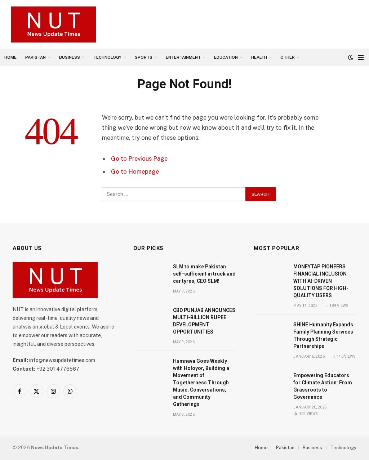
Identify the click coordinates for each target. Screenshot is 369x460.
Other (287, 57)
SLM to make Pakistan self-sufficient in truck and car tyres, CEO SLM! (204, 274)
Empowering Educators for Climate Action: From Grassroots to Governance (322, 386)
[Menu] (361, 57)
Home (10, 57)
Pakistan (35, 57)
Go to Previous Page (139, 158)
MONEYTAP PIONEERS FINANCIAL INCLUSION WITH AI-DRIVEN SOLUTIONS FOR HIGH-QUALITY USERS (320, 281)
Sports (143, 57)
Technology (107, 57)
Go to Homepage (135, 171)
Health (259, 57)
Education (226, 57)
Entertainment (183, 57)
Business (69, 57)
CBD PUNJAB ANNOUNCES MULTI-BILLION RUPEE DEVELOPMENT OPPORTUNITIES (204, 321)
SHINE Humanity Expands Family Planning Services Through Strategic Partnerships (323, 335)
